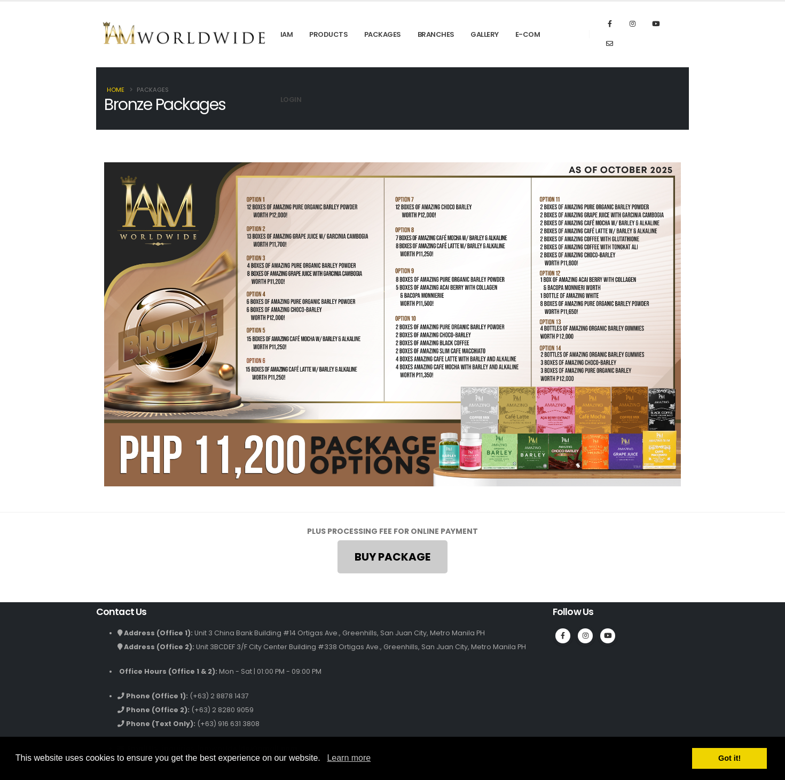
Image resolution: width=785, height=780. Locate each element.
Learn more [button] (349, 757)
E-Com (527, 34)
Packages (382, 34)
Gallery (484, 34)
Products (328, 34)
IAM (286, 34)
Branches (436, 34)
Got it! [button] (729, 758)
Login (291, 99)
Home (115, 89)
